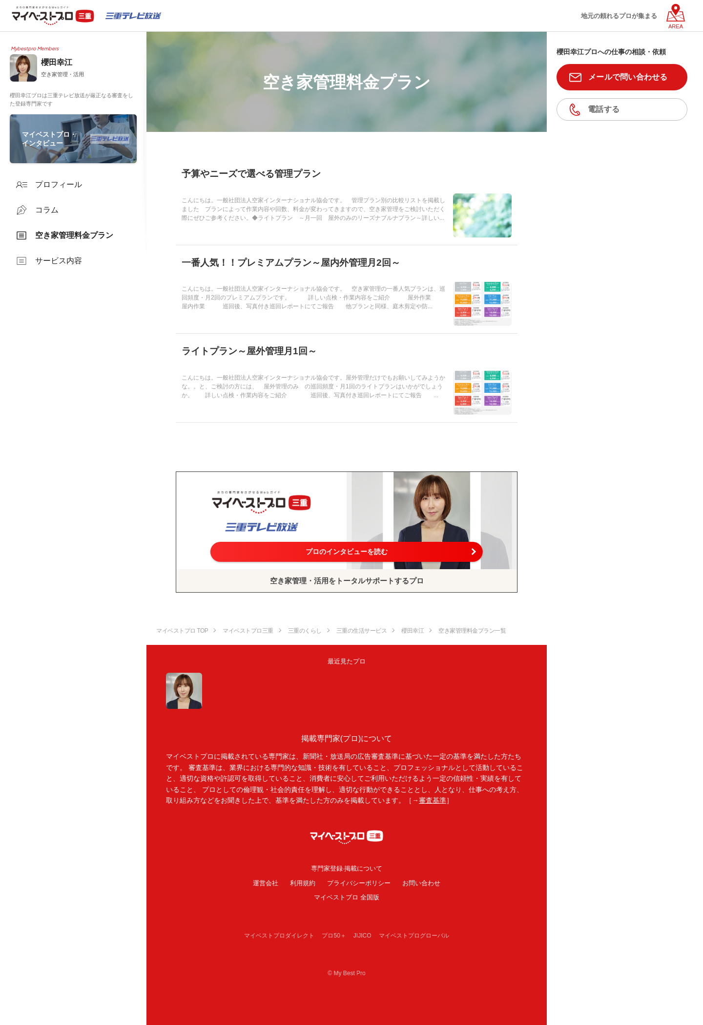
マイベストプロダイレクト (279, 935)
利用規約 (302, 883)
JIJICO (362, 935)
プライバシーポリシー (359, 883)
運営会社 (265, 883)
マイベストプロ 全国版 (346, 897)
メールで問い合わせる (628, 77)
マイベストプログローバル (414, 935)
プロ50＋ (334, 935)
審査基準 (432, 800)
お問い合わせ (421, 883)
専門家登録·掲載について (347, 868)
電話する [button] (604, 109)
